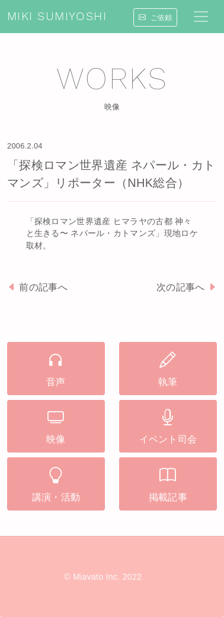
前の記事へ (37, 287)
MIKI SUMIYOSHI (57, 16)
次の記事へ (186, 287)
